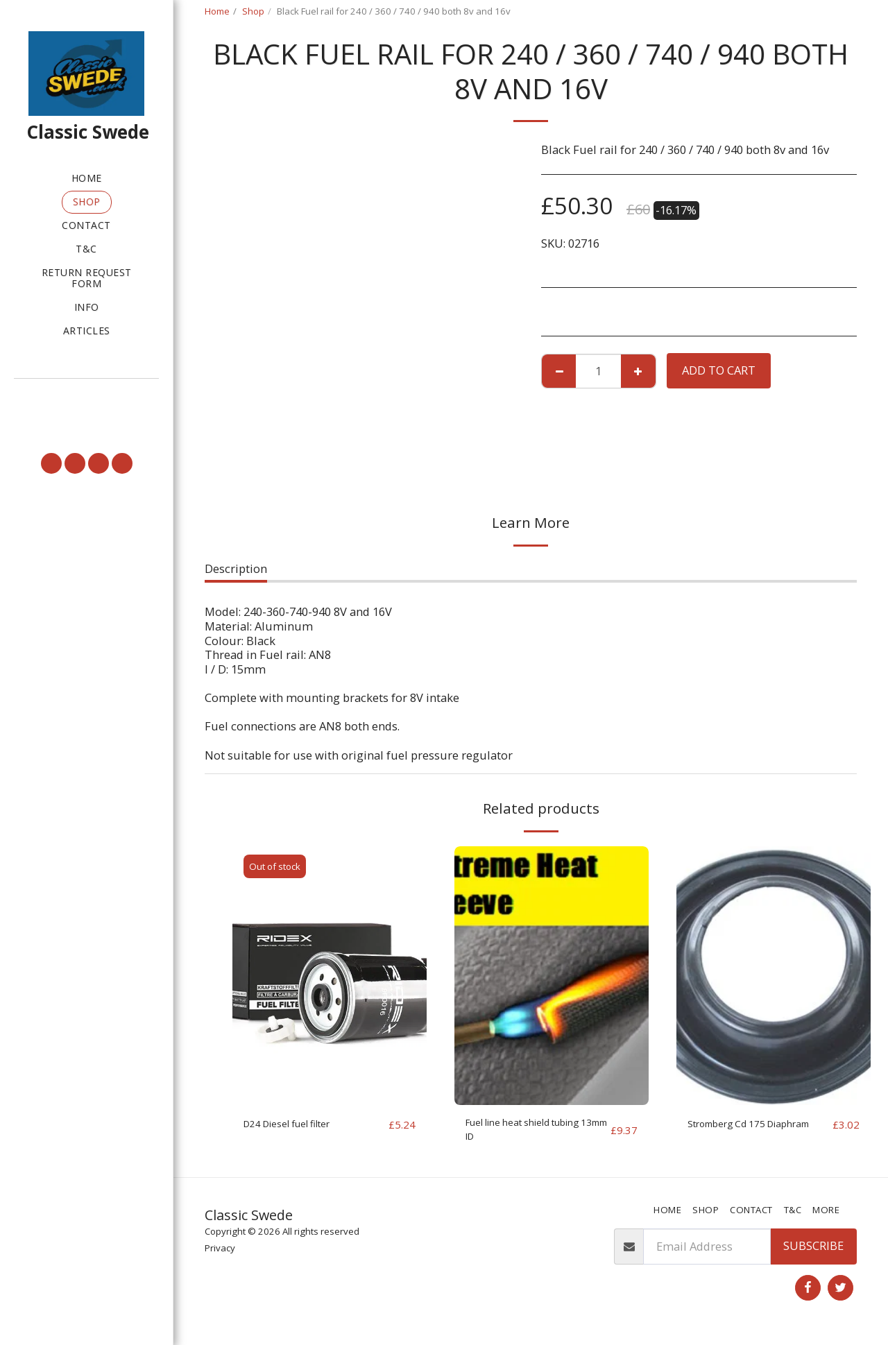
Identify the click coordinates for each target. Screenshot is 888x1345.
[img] (329, 975)
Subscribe (813, 1252)
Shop (253, 11)
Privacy (220, 1255)
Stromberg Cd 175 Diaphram (736, 1132)
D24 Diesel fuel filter (298, 1124)
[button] (86, 398)
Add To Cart (718, 370)
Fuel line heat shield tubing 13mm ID (520, 1132)
